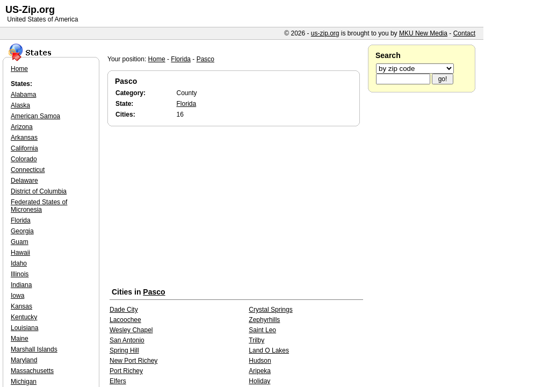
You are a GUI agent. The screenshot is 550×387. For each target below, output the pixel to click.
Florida (181, 59)
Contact (464, 33)
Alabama (23, 94)
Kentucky (24, 317)
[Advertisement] (236, 209)
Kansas (21, 306)
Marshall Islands (34, 349)
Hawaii (20, 252)
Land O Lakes (269, 350)
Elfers (118, 381)
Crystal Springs (270, 309)
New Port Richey (133, 360)
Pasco (205, 59)
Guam (19, 242)
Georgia (22, 231)
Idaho (19, 263)
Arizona (22, 127)
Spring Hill (124, 350)
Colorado (24, 159)
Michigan (24, 381)
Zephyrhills (264, 320)
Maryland (24, 360)
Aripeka (260, 371)
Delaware (24, 180)
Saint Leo (262, 330)
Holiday (259, 381)
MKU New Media (423, 33)
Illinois (19, 274)
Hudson (260, 360)
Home (156, 59)
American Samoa (35, 116)
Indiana (21, 285)
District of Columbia (39, 191)
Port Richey (126, 371)
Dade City (124, 309)
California (24, 148)
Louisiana (24, 328)
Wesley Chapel (131, 330)
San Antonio (127, 340)
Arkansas (24, 137)
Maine (19, 338)
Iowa (17, 295)
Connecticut (28, 170)
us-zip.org (325, 33)
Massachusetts (32, 371)
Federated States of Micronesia (39, 205)
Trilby (256, 340)
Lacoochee (125, 320)
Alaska (20, 105)
